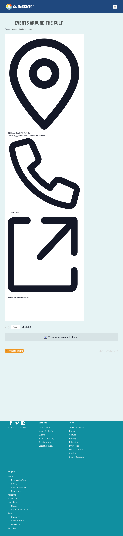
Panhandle (16, 491)
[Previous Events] (5, 327)
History (72, 438)
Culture (72, 434)
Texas (10, 513)
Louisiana (12, 502)
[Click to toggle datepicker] (28, 327)
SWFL (14, 483)
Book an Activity (46, 438)
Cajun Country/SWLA (21, 509)
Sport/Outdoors (76, 456)
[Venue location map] (26, 308)
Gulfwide (12, 527)
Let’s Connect (45, 427)
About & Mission (46, 431)
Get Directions (39, 136)
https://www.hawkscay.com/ (18, 298)
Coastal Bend (17, 520)
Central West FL (18, 487)
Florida (11, 476)
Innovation (74, 445)
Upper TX (15, 517)
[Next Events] (8, 327)
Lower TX (15, 524)
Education (74, 442)
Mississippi (13, 498)
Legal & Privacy (46, 445)
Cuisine (72, 453)
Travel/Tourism (76, 427)
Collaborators (45, 442)
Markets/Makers (77, 449)
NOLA (14, 505)
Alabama (12, 494)
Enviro (72, 431)
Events (7, 29)
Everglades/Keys (19, 480)
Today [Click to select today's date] (15, 327)
